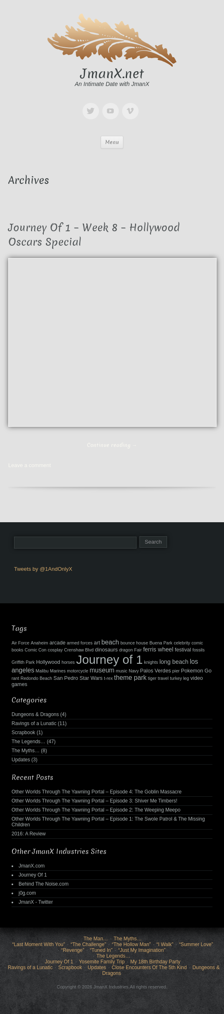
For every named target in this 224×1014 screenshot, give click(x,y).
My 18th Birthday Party (155, 962)
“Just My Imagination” (141, 950)
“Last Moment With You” (38, 944)
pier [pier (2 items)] (176, 670)
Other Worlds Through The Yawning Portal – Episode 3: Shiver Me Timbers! (94, 801)
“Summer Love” (196, 944)
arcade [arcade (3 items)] (58, 643)
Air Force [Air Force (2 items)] (20, 642)
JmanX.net (112, 74)
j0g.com (27, 893)
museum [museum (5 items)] (102, 670)
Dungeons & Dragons (35, 714)
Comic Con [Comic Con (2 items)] (36, 649)
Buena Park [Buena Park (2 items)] (160, 642)
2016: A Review (29, 834)
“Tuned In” (101, 950)
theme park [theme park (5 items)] (130, 677)
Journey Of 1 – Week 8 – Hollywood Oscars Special (94, 235)
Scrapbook (23, 732)
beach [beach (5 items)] (110, 642)
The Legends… (28, 741)
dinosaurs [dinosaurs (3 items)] (106, 650)
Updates (21, 760)
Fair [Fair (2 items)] (137, 649)
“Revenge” (72, 950)
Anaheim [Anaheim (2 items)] (39, 642)
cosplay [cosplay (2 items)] (55, 649)
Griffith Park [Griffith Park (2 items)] (23, 662)
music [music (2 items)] (121, 670)
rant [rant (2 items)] (15, 678)
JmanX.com (32, 866)
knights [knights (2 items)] (151, 662)
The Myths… (26, 751)
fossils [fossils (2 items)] (198, 649)
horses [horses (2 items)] (68, 662)
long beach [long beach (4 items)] (173, 661)
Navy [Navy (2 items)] (134, 670)
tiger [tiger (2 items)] (152, 678)
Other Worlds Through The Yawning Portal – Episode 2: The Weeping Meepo (96, 810)
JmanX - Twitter (36, 902)
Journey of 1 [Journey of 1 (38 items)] (109, 659)
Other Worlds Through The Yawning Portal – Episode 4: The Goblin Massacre (97, 792)
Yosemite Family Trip (102, 962)
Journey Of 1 (33, 875)
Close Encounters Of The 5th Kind (149, 967)
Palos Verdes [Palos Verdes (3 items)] (155, 671)
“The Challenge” (88, 944)
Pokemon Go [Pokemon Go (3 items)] (196, 671)
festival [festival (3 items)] (183, 650)
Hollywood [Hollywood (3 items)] (48, 662)
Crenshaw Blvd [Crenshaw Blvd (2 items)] (79, 649)
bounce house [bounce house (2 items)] (134, 642)
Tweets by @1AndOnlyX (43, 569)
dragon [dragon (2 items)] (126, 649)
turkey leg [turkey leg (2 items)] (179, 678)
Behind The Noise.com (43, 884)
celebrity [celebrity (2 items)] (182, 642)
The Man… (95, 939)
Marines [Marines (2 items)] (58, 670)
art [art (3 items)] (97, 643)
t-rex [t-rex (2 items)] (108, 678)
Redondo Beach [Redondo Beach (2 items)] (36, 678)
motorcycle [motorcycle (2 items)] (77, 670)
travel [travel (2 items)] (163, 678)
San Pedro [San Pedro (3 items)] (66, 678)
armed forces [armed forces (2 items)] (79, 642)
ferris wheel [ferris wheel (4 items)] (158, 649)
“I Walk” (164, 944)
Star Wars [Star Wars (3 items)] (91, 678)
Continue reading (112, 445)
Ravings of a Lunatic (34, 723)
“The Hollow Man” (131, 944)
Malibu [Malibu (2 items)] (41, 670)
